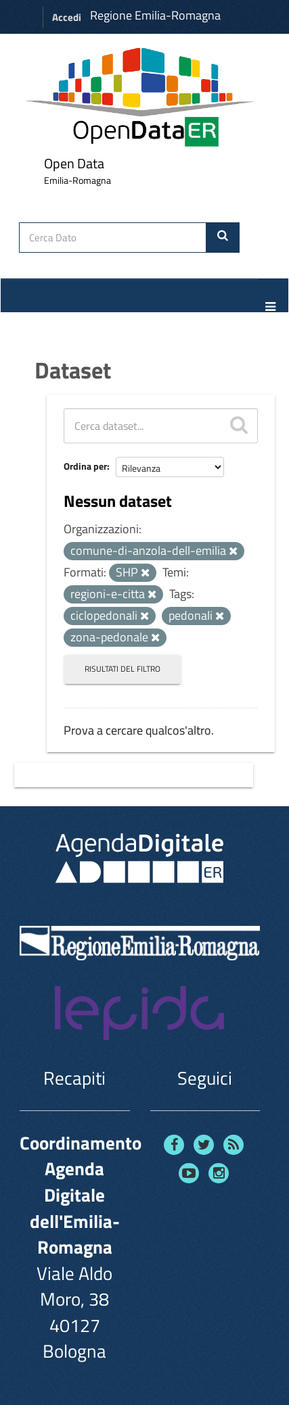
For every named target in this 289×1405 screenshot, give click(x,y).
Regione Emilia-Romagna (155, 15)
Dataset (73, 369)
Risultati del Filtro (122, 668)
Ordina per (85, 466)
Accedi (66, 17)
